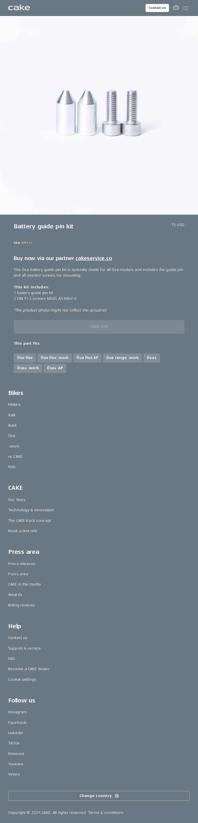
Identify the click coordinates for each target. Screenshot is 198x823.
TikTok (14, 743)
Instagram (17, 712)
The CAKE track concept (29, 520)
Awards (15, 594)
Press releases (21, 564)
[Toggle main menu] (186, 8)
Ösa (11, 436)
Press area (18, 574)
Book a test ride (22, 531)
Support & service (24, 648)
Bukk (12, 425)
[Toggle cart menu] (176, 8)
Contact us (157, 8)
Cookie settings (22, 679)
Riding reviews (21, 605)
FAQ (11, 658)
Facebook (17, 722)
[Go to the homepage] (19, 8)
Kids (12, 467)
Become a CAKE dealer (29, 669)
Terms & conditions (106, 812)
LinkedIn (15, 733)
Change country (99, 796)
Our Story (16, 500)
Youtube (15, 764)
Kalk (12, 415)
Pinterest (16, 754)
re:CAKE (15, 456)
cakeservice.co (93, 258)
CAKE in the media (24, 584)
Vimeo (14, 774)
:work (13, 446)
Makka (14, 404)
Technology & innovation (31, 510)
